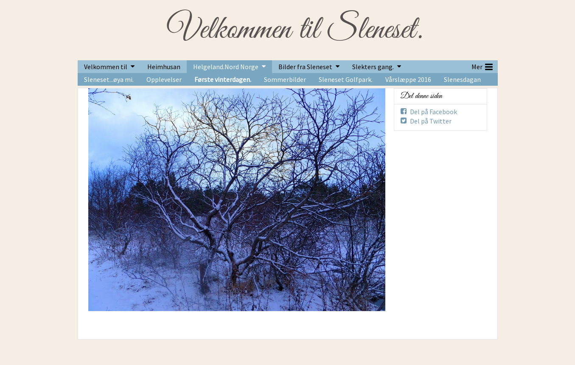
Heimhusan (163, 66)
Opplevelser (164, 79)
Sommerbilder (285, 79)
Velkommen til (105, 66)
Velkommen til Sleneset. (294, 30)
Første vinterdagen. (222, 79)
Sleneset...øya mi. (109, 79)
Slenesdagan (462, 79)
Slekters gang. (373, 66)
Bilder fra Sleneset (305, 66)
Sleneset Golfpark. (346, 79)
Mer (482, 65)
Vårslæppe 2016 (408, 79)
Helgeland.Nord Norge (225, 66)
